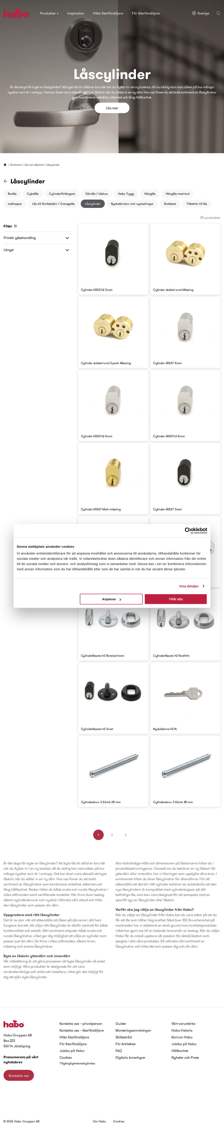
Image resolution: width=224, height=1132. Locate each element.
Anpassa (111, 599)
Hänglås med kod (177, 194)
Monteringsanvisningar (133, 1030)
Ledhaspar (15, 204)
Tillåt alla (176, 599)
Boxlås (12, 194)
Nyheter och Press (185, 1057)
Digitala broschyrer (130, 1057)
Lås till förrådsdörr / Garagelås (53, 204)
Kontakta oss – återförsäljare (81, 1030)
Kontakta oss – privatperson (81, 1023)
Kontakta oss (19, 1075)
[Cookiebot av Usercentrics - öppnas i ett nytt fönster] (188, 530)
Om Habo (99, 1121)
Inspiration (75, 13)
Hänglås (149, 194)
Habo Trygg (126, 194)
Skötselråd (124, 1037)
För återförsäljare (146, 13)
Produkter (49, 13)
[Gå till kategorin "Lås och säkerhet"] (8, 181)
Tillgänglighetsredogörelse (77, 1063)
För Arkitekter (126, 1044)
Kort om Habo (182, 1037)
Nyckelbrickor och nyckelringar (132, 204)
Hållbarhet (180, 1050)
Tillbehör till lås (197, 204)
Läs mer (112, 108)
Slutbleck (170, 204)
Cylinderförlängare (62, 194)
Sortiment (16, 164)
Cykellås (32, 194)
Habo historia (182, 1030)
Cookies (66, 1057)
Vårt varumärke (183, 1023)
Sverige (200, 13)
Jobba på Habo (72, 1050)
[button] (218, 13)
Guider (121, 1023)
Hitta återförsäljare (108, 13)
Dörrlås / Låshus (97, 194)
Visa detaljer (189, 586)
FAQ (119, 1050)
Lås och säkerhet (34, 164)
